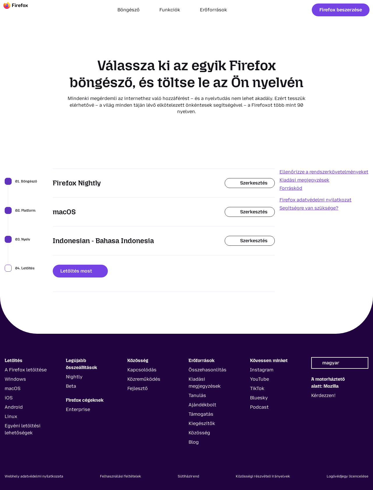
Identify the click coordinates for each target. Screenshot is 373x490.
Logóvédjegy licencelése (347, 476)
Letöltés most (80, 271)
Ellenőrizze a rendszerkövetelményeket (323, 172)
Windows (15, 379)
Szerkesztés (250, 183)
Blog (194, 442)
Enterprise (78, 409)
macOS (12, 388)
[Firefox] (20, 10)
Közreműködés (143, 379)
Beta (71, 386)
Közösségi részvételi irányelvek (263, 476)
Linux (11, 416)
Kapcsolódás (141, 370)
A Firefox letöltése (26, 370)
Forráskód (290, 188)
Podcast (259, 407)
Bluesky (259, 398)
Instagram (261, 370)
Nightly (74, 377)
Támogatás (201, 414)
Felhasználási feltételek (120, 476)
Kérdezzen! (323, 395)
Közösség (199, 432)
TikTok (257, 388)
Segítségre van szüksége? (308, 208)
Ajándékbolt (202, 405)
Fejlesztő (137, 388)
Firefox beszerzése (340, 10)
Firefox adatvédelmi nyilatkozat (315, 200)
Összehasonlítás (207, 370)
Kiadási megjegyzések (304, 180)
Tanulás (197, 395)
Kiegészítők (202, 423)
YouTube (259, 379)
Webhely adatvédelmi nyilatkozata (34, 476)
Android (14, 407)
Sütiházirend (188, 476)
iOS (9, 398)
